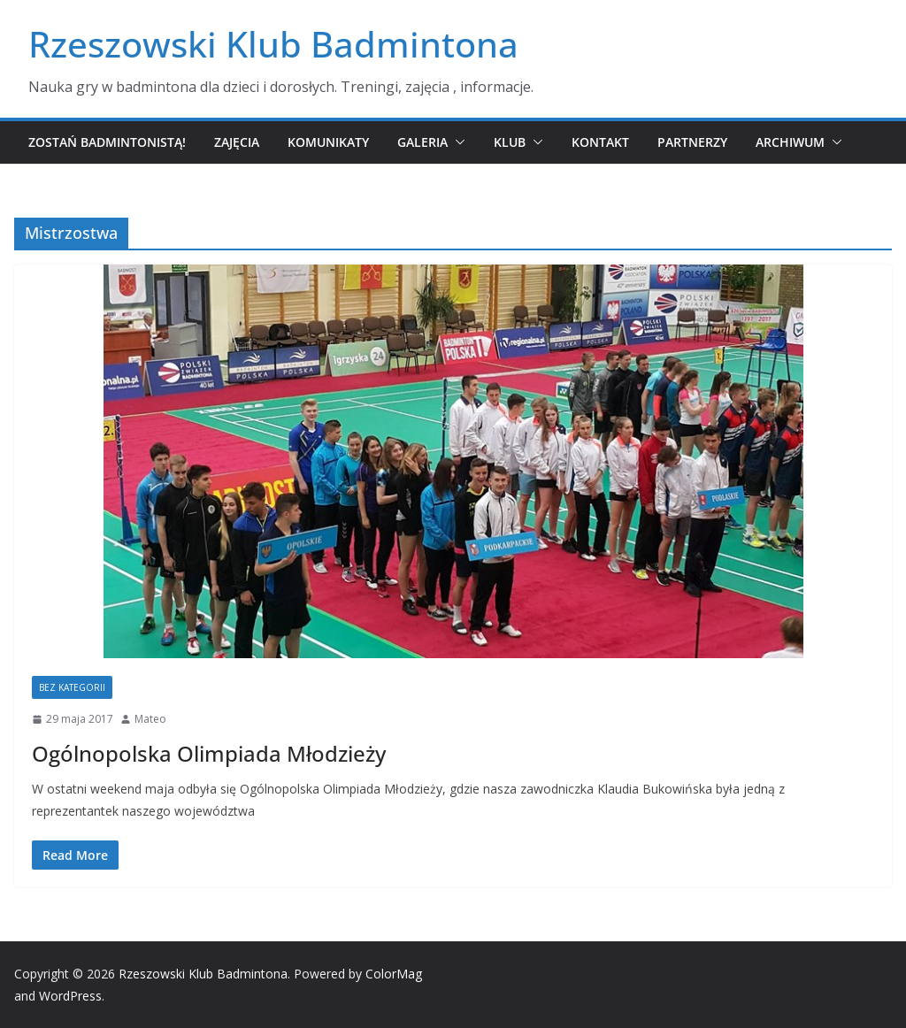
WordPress (70, 995)
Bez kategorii (72, 687)
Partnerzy (692, 142)
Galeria (422, 142)
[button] (456, 142)
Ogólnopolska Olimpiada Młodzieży (209, 753)
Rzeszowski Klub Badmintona (273, 43)
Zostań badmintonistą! (107, 142)
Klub (510, 142)
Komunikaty (328, 142)
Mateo (150, 718)
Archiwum (790, 142)
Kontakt (600, 142)
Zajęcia (236, 142)
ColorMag (393, 973)
